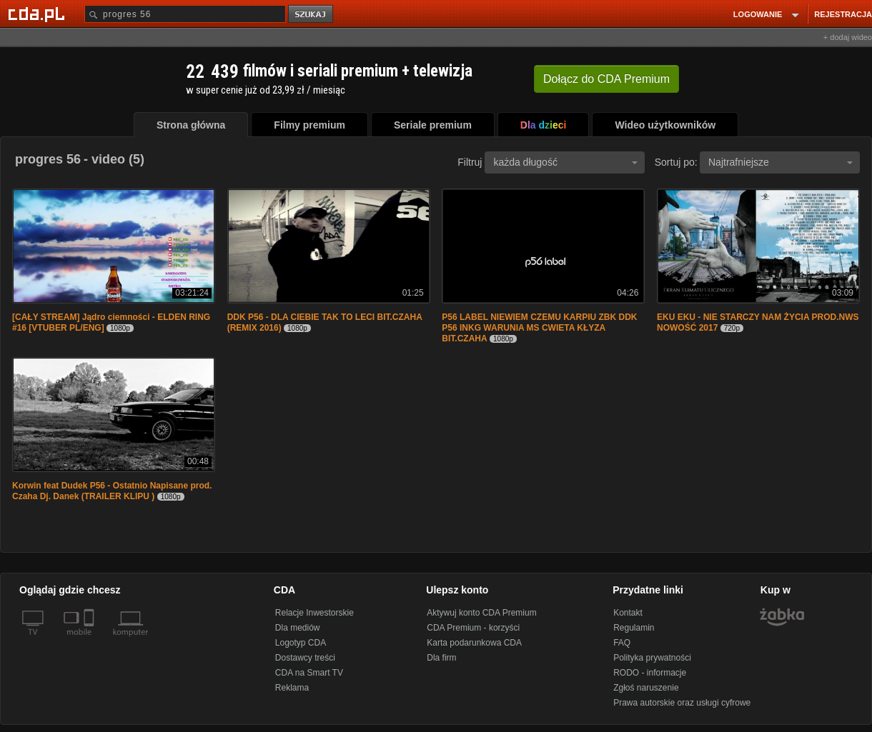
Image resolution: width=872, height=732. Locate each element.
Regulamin (633, 628)
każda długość (565, 162)
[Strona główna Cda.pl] (38, 13)
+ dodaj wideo (847, 37)
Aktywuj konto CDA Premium (481, 613)
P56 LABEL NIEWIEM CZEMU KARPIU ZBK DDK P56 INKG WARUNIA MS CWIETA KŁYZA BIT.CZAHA (539, 328)
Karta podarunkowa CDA (474, 643)
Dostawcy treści (305, 658)
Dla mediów (297, 628)
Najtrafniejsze (780, 162)
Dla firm (441, 658)
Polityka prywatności (652, 658)
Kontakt (628, 613)
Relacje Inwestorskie (314, 613)
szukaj (311, 14)
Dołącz (606, 79)
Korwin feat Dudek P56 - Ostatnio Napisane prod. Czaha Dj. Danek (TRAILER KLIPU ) (112, 491)
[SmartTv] (90, 641)
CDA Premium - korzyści (473, 628)
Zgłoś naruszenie (645, 688)
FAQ (621, 643)
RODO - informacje (649, 673)
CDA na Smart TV (309, 673)
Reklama (292, 688)
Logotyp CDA (300, 643)
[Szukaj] (185, 14)
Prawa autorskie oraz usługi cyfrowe (681, 703)
